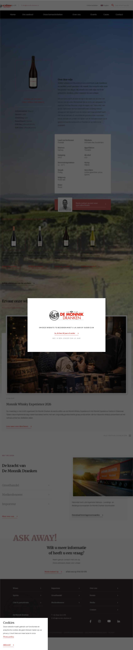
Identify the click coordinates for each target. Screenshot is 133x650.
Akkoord (6, 645)
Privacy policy (8, 637)
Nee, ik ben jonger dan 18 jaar (66, 338)
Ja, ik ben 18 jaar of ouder (65, 333)
